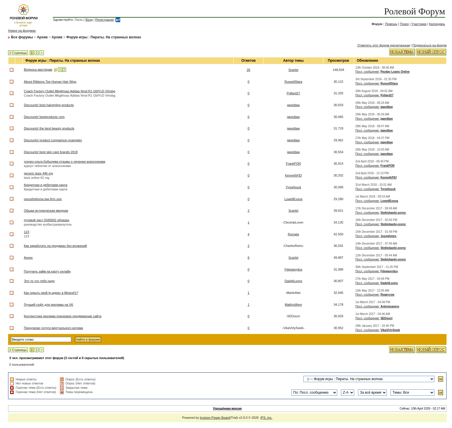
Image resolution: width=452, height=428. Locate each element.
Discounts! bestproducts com (44, 117)
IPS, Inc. (266, 417)
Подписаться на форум (429, 45)
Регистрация (104, 19)
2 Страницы (18, 53)
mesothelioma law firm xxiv (43, 199)
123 (26, 232)
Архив (42, 37)
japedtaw (293, 105)
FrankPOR (293, 163)
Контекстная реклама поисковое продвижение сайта (63, 316)
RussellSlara (293, 81)
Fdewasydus (293, 269)
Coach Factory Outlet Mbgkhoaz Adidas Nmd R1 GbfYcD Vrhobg (69, 91)
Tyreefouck (293, 187)
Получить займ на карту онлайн (47, 271)
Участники (419, 24)
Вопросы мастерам (38, 69)
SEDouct (386, 318)
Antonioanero (389, 306)
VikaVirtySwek (390, 330)
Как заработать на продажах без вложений (55, 245)
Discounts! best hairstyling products (49, 105)
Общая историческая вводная (46, 210)
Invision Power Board (215, 417)
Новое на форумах (22, 30)
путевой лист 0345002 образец (46, 220)
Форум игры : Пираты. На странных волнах (103, 37)
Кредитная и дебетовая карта (45, 185)
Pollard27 (293, 93)
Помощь (391, 24)
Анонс (28, 257)
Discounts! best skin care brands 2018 (51, 152)
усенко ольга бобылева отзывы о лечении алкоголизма (64, 161)
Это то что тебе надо (39, 281)
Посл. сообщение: (367, 71)
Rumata (293, 234)
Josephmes (388, 236)
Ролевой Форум (414, 11)
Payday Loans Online (395, 71)
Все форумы (22, 37)
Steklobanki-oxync (393, 212)
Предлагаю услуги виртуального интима (53, 328)
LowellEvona (293, 199)
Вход (89, 19)
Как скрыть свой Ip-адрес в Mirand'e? (51, 292)
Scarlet (293, 70)
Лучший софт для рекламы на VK (48, 304)
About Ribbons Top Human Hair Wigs (50, 81)
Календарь (437, 24)
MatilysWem (293, 304)
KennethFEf (293, 175)
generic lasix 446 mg (38, 173)
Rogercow (387, 294)
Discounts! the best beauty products (49, 128)
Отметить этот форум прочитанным (383, 45)
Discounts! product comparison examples (53, 140)
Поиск (404, 24)
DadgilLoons (293, 281)
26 (248, 70)
